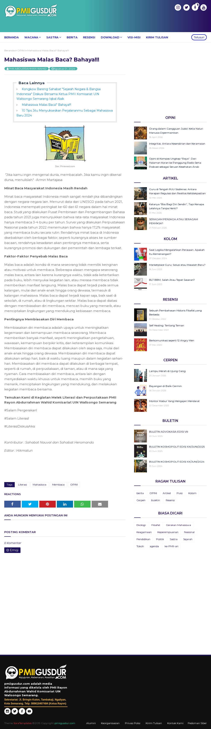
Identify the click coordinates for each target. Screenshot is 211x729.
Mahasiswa (39, 484)
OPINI (21, 50)
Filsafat (155, 525)
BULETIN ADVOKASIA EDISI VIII (168, 431)
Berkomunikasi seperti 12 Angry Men (171, 340)
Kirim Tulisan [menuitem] (157, 37)
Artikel (167, 493)
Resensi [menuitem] (89, 37)
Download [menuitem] (110, 37)
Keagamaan (144, 532)
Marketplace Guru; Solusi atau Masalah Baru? (177, 264)
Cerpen (140, 500)
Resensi (170, 500)
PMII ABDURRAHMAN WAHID (28, 68)
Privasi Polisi (132, 723)
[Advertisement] (170, 79)
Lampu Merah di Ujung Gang (167, 371)
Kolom (192, 493)
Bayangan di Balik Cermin (165, 386)
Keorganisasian (110, 723)
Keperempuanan (167, 532)
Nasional (189, 532)
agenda (154, 546)
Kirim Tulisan (154, 723)
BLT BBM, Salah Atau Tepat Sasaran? (172, 279)
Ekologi (141, 525)
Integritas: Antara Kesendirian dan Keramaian (177, 143)
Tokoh (140, 546)
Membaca (58, 484)
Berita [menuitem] (72, 37)
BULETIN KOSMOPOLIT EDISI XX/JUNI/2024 (176, 461)
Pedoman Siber (197, 723)
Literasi (22, 484)
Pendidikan (143, 539)
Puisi (180, 493)
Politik (160, 539)
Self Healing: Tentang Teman (166, 325)
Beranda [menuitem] (11, 37)
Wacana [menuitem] (31, 37)
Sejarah (187, 539)
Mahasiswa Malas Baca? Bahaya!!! (46, 105)
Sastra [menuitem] (52, 37)
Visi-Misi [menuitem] (134, 37)
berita (140, 493)
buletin (155, 500)
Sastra (173, 539)
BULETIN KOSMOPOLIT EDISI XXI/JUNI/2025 (177, 446)
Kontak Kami (175, 723)
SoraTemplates (22, 723)
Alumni (91, 723)
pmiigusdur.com (64, 723)
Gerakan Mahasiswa (178, 525)
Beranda (9, 50)
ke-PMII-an (171, 546)
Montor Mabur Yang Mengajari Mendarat (174, 401)
